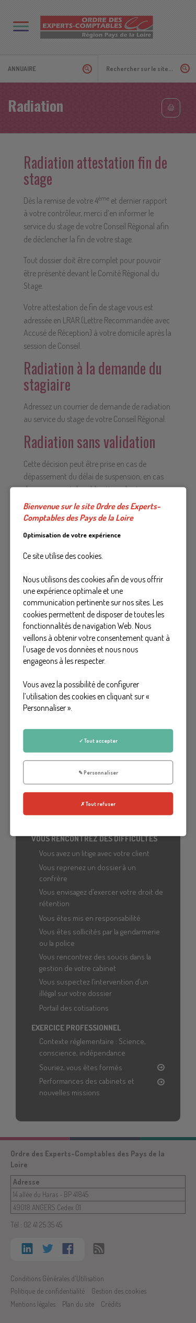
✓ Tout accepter (98, 740)
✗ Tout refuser (98, 804)
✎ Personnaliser (98, 772)
